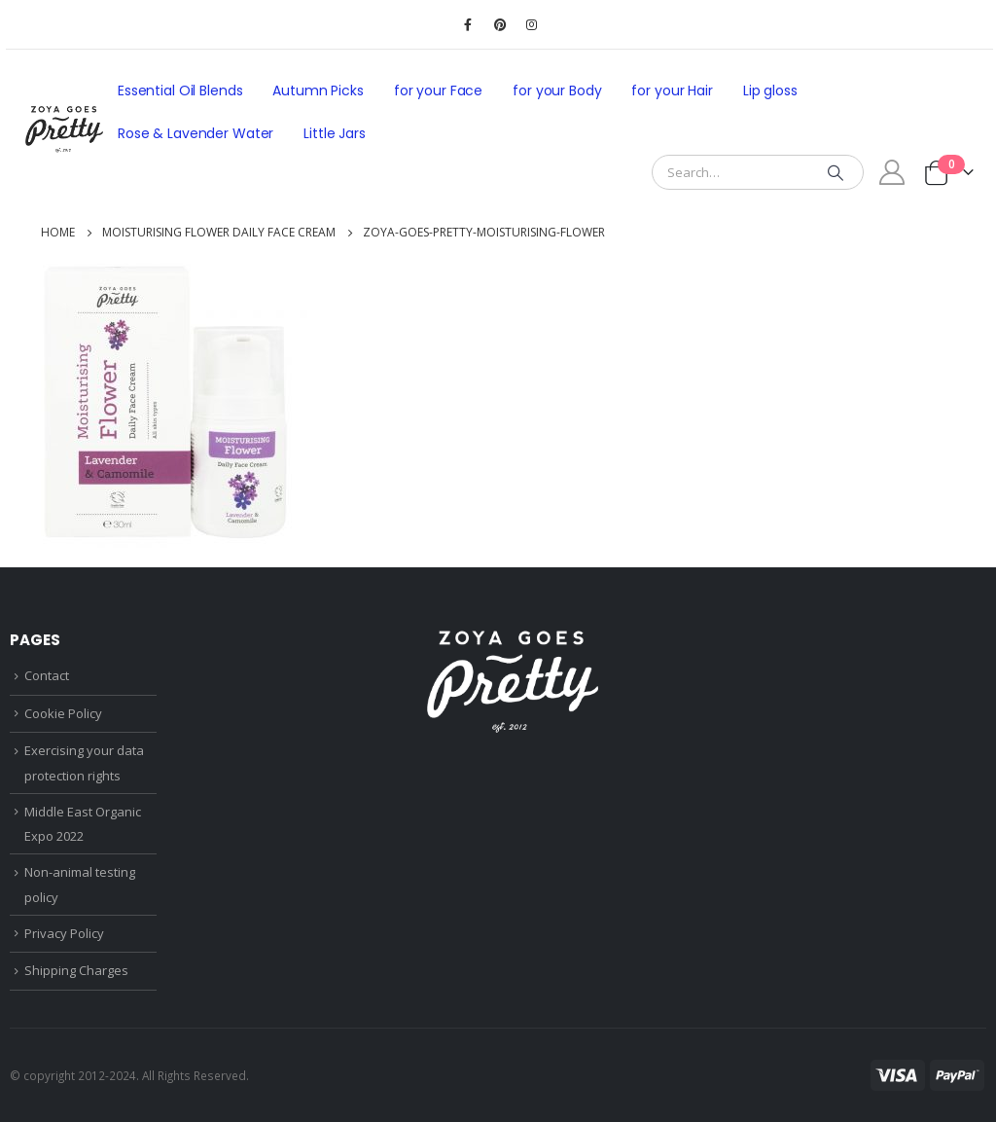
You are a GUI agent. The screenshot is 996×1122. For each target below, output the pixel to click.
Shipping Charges (76, 970)
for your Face (438, 90)
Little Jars (334, 133)
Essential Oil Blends (180, 90)
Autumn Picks (317, 90)
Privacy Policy (64, 933)
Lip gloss (770, 90)
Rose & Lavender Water (195, 133)
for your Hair (671, 90)
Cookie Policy (63, 713)
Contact (46, 675)
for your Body (557, 90)
